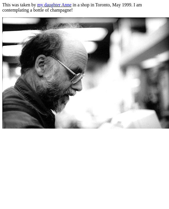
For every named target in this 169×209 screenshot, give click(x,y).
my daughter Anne (54, 4)
